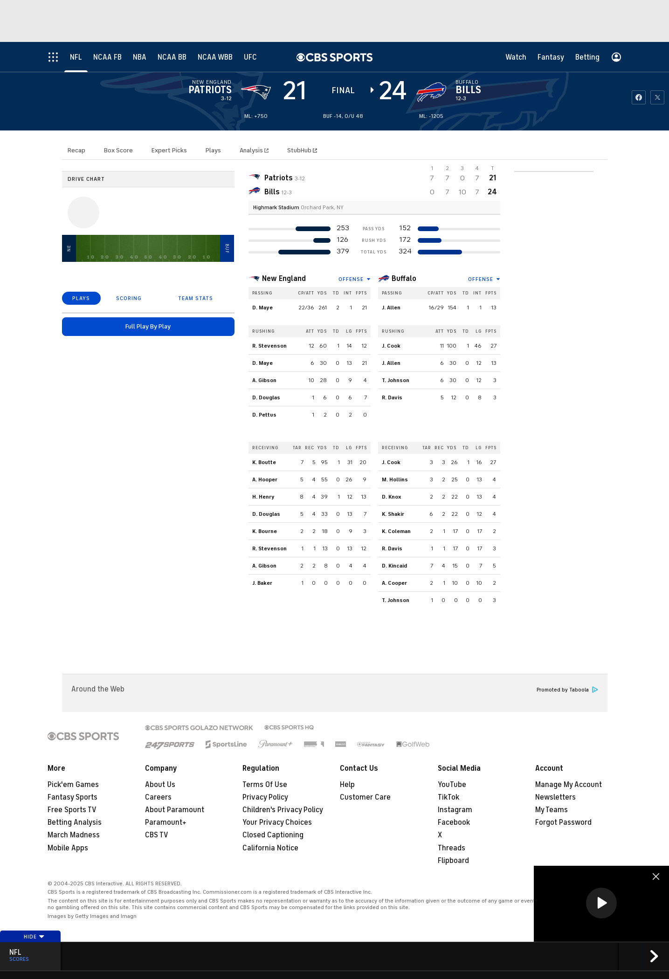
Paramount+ (165, 822)
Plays (213, 150)
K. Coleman (396, 531)
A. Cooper (394, 583)
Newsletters (555, 797)
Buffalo (404, 278)
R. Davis (392, 397)
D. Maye (262, 307)
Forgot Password (563, 822)
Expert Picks (169, 150)
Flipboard (453, 860)
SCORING (129, 298)
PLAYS (81, 298)
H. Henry (263, 496)
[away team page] (256, 92)
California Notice (270, 848)
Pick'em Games (73, 784)
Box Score (118, 150)
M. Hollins (395, 479)
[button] (601, 903)
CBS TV (156, 835)
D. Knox (391, 496)
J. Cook (391, 345)
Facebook (454, 822)
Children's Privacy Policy (282, 810)
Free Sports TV (72, 810)
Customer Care (365, 797)
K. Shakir (393, 514)
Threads (451, 848)
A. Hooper (264, 479)
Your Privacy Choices (277, 822)
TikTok (448, 797)
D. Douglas (266, 397)
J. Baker (262, 583)
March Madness (74, 835)
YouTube (452, 784)
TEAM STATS (195, 298)
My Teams (551, 810)
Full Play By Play (148, 326)
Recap (76, 150)
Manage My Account (568, 784)
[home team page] (431, 92)
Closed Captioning (272, 835)
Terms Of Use (264, 784)
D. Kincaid (394, 565)
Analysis (252, 150)
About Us (160, 784)
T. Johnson (395, 380)
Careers (158, 797)
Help (347, 784)
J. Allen (391, 307)
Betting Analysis (75, 822)
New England (284, 278)
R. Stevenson (269, 345)
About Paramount (174, 810)
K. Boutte (264, 462)
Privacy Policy (265, 797)
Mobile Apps (68, 848)
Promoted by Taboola (567, 690)
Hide (34, 936)
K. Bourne (264, 531)
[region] (601, 904)
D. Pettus (264, 414)
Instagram (455, 810)
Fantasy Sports (72, 797)
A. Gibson (264, 380)
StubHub (302, 150)
